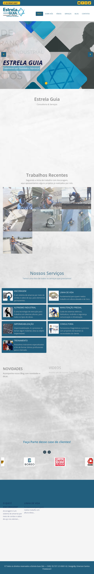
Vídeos (58, 14)
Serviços (68, 14)
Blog (77, 14)
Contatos (86, 14)
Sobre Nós (49, 14)
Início (39, 14)
